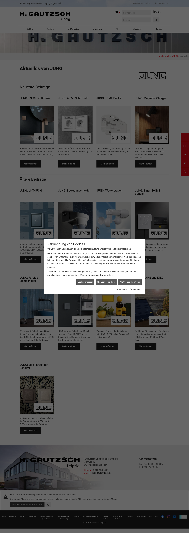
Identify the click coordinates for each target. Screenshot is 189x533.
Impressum (122, 289)
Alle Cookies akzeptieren (130, 282)
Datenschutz (136, 289)
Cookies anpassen (85, 282)
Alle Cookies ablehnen (106, 282)
